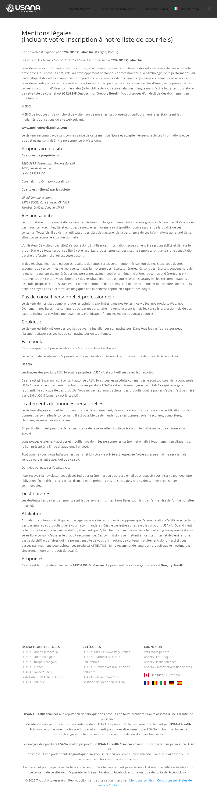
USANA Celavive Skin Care (101, 677)
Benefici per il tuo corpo (118, 9)
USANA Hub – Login (157, 657)
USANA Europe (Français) (39, 662)
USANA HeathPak (95, 657)
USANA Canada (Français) (40, 652)
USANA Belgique (33, 682)
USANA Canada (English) (39, 657)
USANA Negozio (80, 9)
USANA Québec (32, 667)
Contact (114, 785)
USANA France (32, 672)
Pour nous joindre (156, 652)
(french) (174, 675)
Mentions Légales (141, 780)
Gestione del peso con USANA (104, 682)
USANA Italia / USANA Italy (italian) (107, 652)
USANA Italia (186, 9)
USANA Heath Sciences (160, 662)
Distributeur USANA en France (43, 677)
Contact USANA (157, 9)
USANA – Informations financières (168, 667)
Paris (48, 672)
